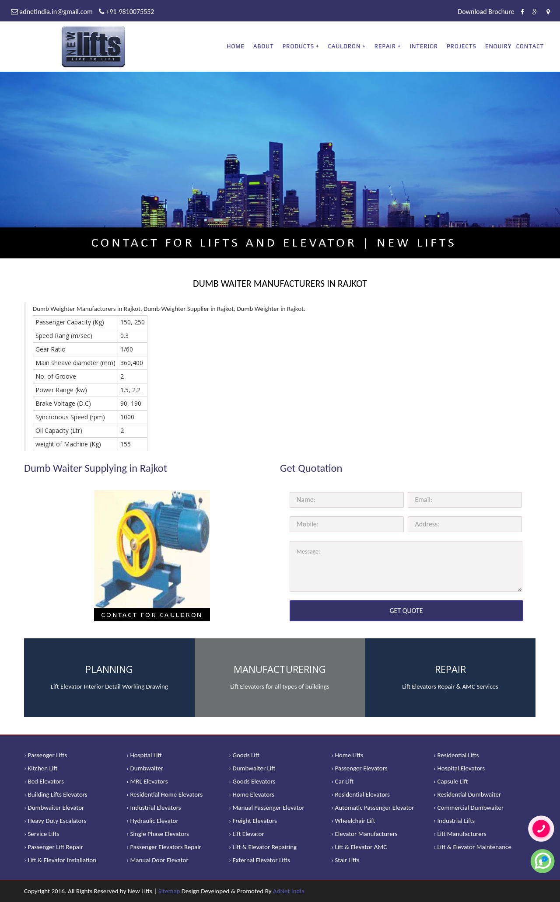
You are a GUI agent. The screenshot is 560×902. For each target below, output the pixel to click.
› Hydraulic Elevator (152, 821)
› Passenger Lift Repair (53, 847)
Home (236, 46)
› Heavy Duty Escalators (55, 821)
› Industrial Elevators (153, 807)
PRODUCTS (298, 46)
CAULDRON (344, 46)
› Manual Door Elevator (157, 860)
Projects (461, 46)
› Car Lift (342, 781)
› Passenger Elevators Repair (163, 847)
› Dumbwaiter (144, 768)
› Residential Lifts (456, 755)
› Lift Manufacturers (460, 834)
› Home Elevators (251, 794)
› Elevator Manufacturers (364, 834)
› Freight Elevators (253, 821)
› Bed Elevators (44, 781)
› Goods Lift (244, 755)
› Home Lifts (347, 755)
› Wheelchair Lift (353, 821)
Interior (424, 46)
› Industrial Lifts (454, 821)
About (263, 46)
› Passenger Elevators (359, 768)
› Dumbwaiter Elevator (54, 807)
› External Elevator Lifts (259, 860)
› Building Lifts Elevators (56, 794)
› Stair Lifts (345, 860)
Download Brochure (486, 11)
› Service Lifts (41, 834)
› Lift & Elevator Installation (60, 860)
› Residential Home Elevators (164, 794)
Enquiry (498, 46)
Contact (530, 46)
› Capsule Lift (451, 781)
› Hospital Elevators (459, 768)
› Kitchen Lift (41, 768)
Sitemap (169, 891)
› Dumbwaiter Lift (252, 768)
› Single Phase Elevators (157, 834)
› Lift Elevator (246, 834)
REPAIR (385, 46)
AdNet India (288, 891)
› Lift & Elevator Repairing (263, 847)
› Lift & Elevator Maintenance (472, 847)
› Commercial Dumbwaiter (469, 807)
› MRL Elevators (147, 781)
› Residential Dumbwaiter (467, 794)
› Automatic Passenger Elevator (372, 807)
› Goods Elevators (252, 781)
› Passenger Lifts (45, 755)
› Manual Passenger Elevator (266, 807)
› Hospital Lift (144, 755)
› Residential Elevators (360, 794)
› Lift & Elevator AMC (359, 847)
